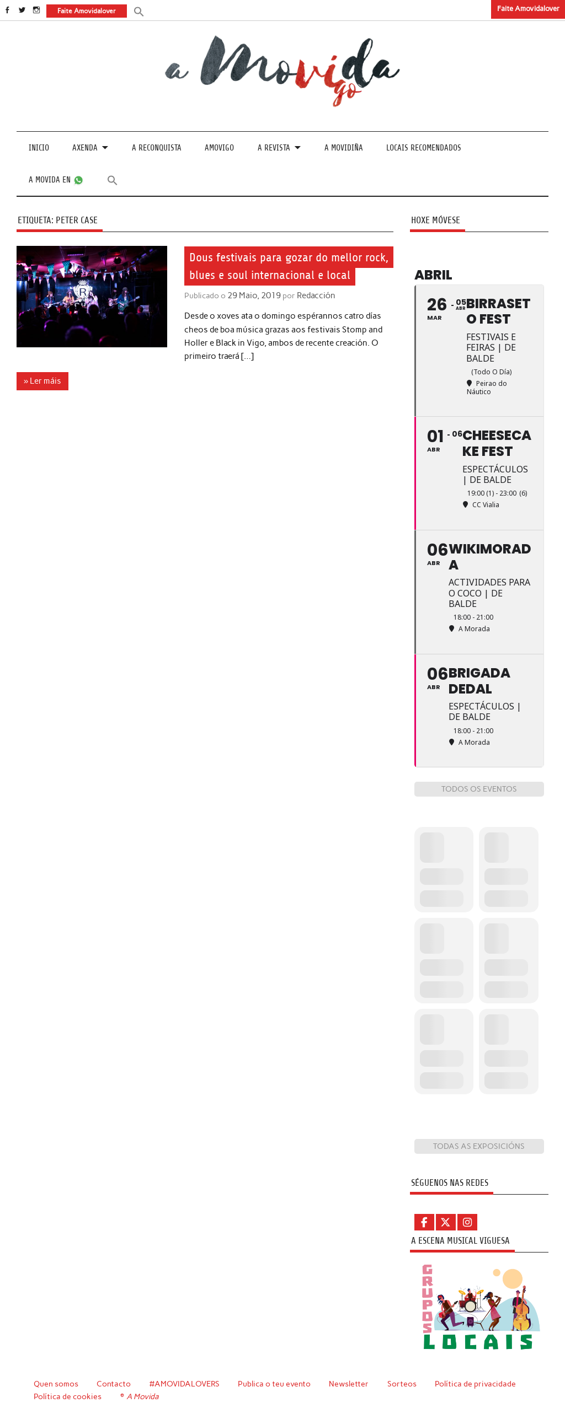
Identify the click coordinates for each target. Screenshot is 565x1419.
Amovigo (219, 148)
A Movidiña (343, 148)
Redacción (314, 295)
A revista (274, 148)
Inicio (39, 148)
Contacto (114, 1383)
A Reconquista (157, 148)
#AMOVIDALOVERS (185, 1383)
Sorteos (403, 1383)
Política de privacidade (477, 1383)
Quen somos (56, 1383)
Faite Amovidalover (528, 8)
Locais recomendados (423, 148)
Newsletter (350, 1383)
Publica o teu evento (275, 1383)
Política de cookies (68, 1395)
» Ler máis (42, 380)
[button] (138, 10)
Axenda (85, 148)
